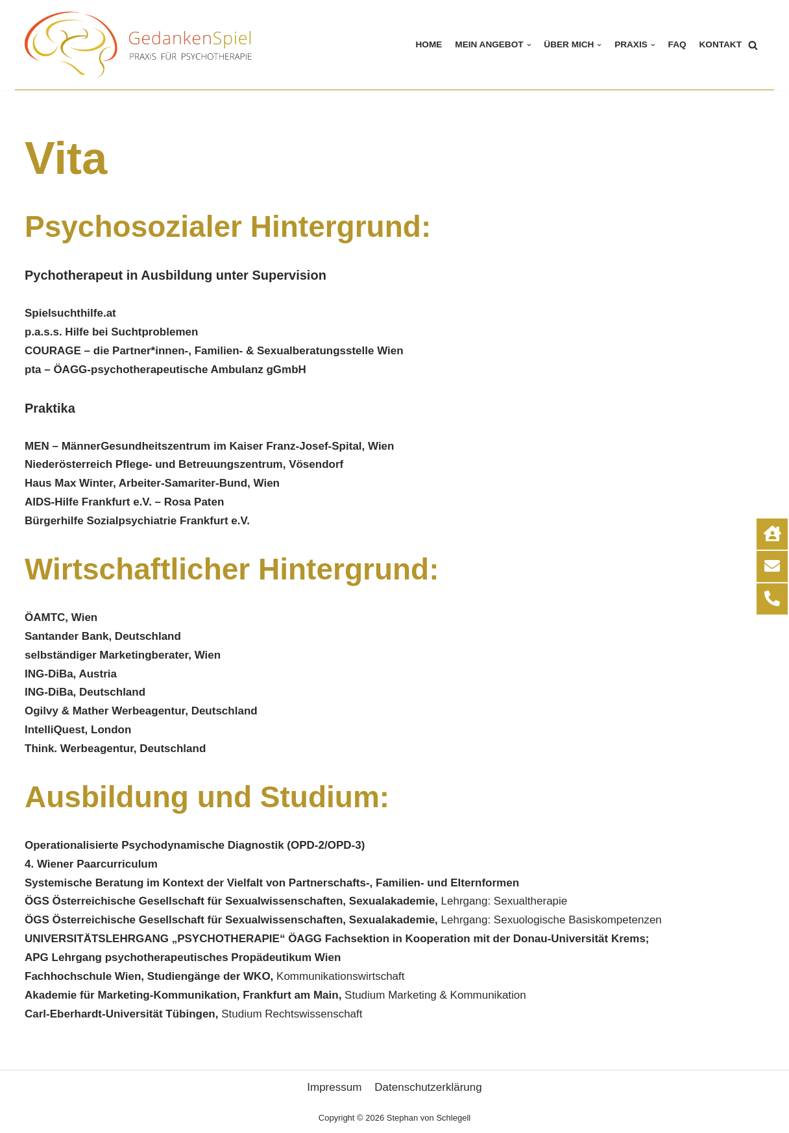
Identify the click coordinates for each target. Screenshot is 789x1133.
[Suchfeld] (753, 45)
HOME (429, 44)
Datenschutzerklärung (427, 1087)
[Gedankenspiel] (141, 45)
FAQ (677, 44)
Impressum (334, 1087)
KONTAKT (720, 44)
